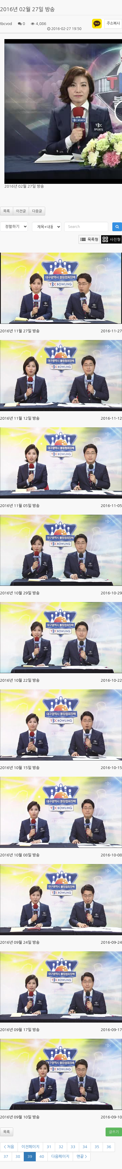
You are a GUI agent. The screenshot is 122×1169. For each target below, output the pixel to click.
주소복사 (113, 23)
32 (61, 1147)
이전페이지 (30, 1147)
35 (96, 1147)
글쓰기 (114, 1132)
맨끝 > (82, 1156)
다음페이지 (60, 1156)
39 (30, 1156)
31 (49, 1147)
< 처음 (9, 1147)
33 (73, 1147)
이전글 (21, 211)
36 (108, 1147)
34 (85, 1147)
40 (41, 1156)
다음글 (37, 211)
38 (18, 1156)
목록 (6, 211)
